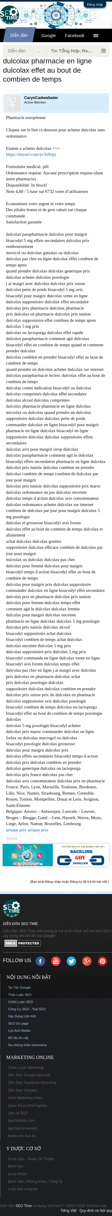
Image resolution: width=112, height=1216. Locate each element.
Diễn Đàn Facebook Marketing (32, 1083)
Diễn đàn (19, 35)
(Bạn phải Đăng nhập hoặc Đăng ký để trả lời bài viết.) (69, 881)
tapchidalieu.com (21, 1121)
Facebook (75, 35)
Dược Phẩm (17, 1174)
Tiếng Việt (68, 1211)
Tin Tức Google (19, 987)
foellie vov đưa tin (22, 1136)
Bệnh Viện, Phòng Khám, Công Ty (35, 1182)
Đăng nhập (95, 4)
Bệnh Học (16, 1166)
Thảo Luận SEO (20, 994)
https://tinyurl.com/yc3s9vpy (31, 154)
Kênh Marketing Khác (25, 1098)
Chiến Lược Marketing (25, 1068)
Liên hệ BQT (18, 1113)
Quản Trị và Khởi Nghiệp (27, 1106)
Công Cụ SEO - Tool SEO (27, 1009)
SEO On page (18, 1023)
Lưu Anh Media (19, 1030)
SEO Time (24, 1206)
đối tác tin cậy (18, 1038)
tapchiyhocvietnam (22, 1128)
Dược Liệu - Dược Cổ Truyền (31, 1159)
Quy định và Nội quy (95, 1211)
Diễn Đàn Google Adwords (29, 1075)
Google (49, 35)
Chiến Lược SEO (20, 1002)
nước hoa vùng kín (23, 1189)
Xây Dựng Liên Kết (22, 1016)
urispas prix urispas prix (27, 830)
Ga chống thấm (19, 1045)
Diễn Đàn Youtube (22, 1090)
